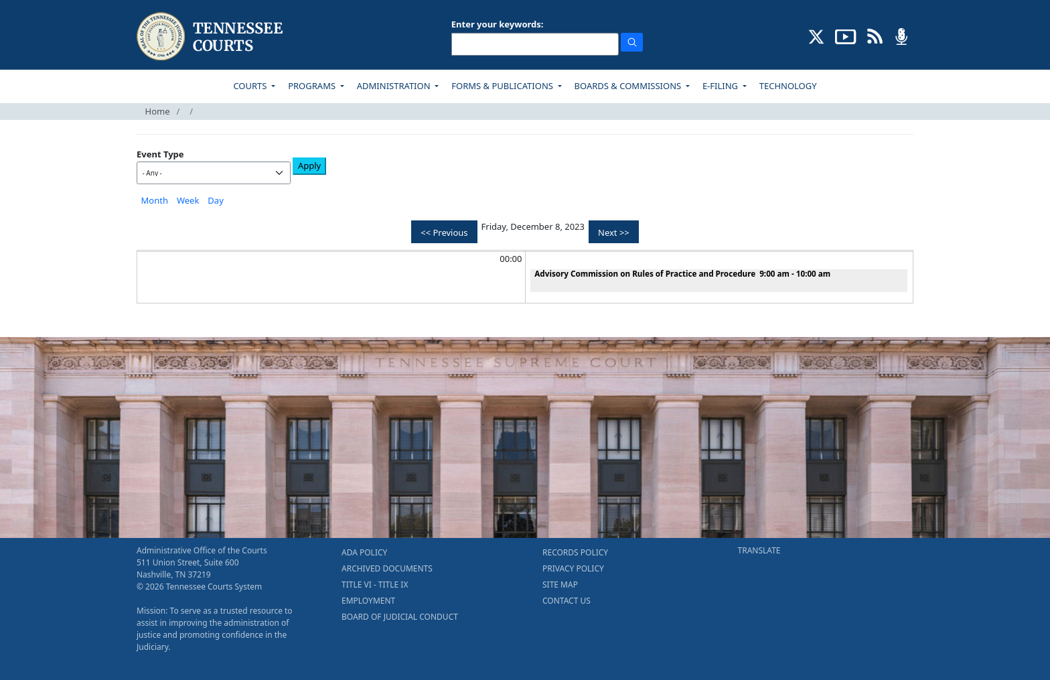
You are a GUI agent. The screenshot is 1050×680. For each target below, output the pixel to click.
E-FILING (721, 86)
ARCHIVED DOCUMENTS (387, 568)
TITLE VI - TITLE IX (375, 584)
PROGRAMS (313, 86)
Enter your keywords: (497, 24)
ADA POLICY (364, 552)
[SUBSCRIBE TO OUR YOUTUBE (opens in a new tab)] (845, 35)
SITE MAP (560, 584)
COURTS (251, 86)
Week (188, 200)
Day (215, 200)
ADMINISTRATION (395, 86)
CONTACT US (566, 600)
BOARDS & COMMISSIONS (629, 86)
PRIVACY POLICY (573, 568)
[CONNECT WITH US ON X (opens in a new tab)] (816, 35)
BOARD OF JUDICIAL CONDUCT (400, 616)
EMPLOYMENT (368, 600)
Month (154, 200)
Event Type (160, 154)
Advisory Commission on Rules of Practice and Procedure (644, 273)
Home (157, 111)
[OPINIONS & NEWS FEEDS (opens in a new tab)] (875, 35)
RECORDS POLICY (575, 552)
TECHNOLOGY (788, 86)
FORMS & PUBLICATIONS (503, 86)
